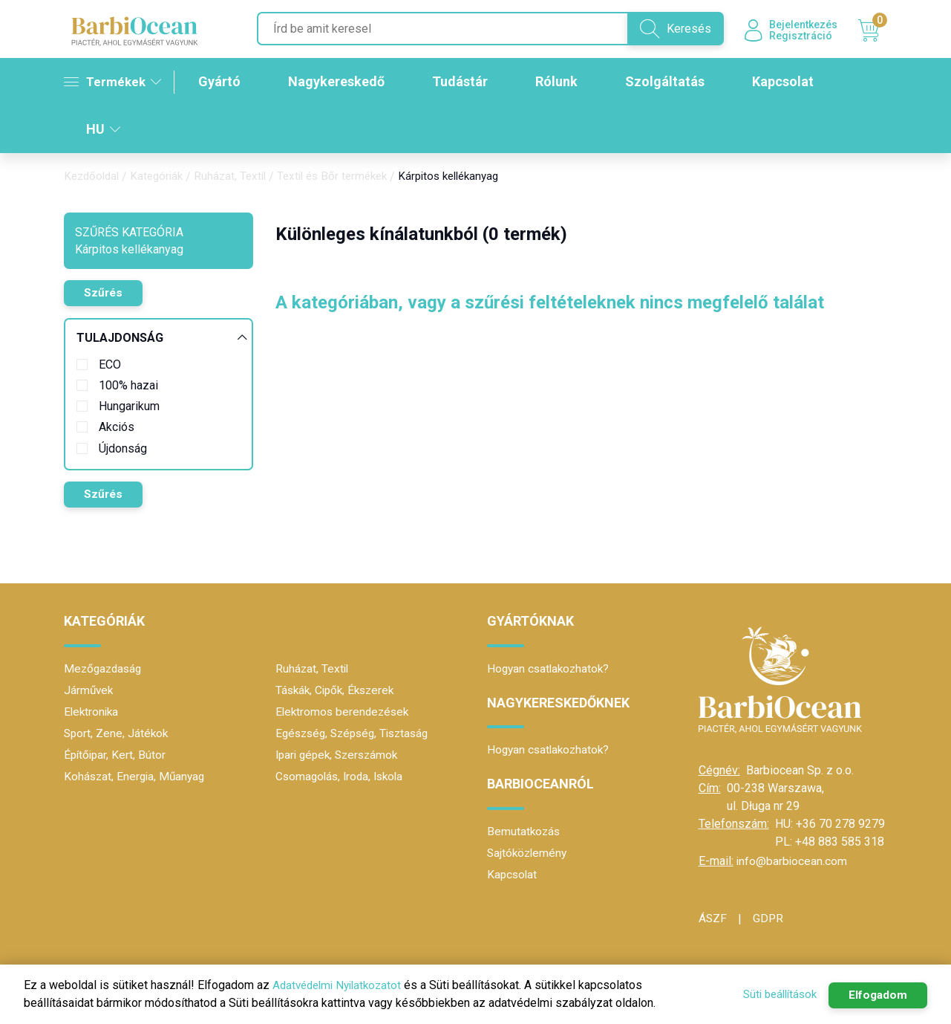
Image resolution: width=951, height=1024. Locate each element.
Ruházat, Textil (238, 178)
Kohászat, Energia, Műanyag (136, 777)
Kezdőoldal (93, 178)
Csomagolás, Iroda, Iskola (342, 777)
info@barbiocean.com (792, 862)
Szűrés (106, 295)
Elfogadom (874, 995)
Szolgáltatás (670, 83)
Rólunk (562, 83)
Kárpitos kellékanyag (470, 178)
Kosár (872, 32)
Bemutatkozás (524, 832)
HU (103, 130)
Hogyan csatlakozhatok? (550, 669)
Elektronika (92, 712)
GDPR (769, 919)
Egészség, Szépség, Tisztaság (357, 734)
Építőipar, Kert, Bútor (116, 755)
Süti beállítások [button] (770, 994)
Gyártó (225, 83)
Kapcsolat (789, 83)
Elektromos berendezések (344, 712)
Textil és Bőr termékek (346, 178)
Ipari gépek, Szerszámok (340, 755)
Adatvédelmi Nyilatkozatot (341, 985)
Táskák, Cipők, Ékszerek (338, 691)
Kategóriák (162, 178)
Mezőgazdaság (105, 669)
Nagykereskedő (342, 83)
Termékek (114, 83)
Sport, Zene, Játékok (117, 734)
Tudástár (466, 83)
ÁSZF (713, 919)
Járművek (89, 691)
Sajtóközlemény (528, 853)
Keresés (665, 29)
